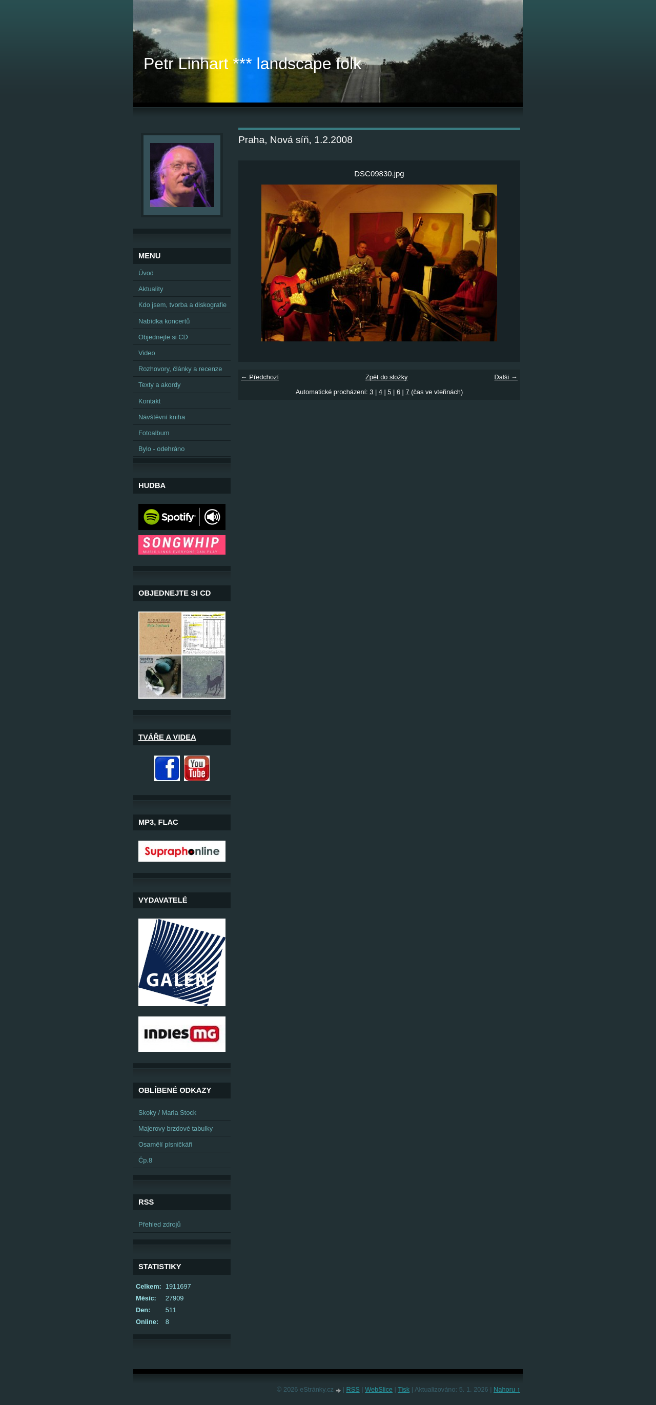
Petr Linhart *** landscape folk (252, 63)
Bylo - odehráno (161, 449)
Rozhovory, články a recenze (180, 369)
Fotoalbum (153, 433)
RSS (352, 1389)
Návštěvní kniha (161, 417)
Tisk (403, 1389)
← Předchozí (260, 377)
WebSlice (379, 1389)
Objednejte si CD (163, 337)
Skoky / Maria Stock (167, 1112)
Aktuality (150, 289)
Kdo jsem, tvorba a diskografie (182, 305)
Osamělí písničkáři (165, 1144)
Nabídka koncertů (164, 321)
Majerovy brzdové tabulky (175, 1128)
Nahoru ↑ (507, 1389)
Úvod (146, 273)
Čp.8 (145, 1160)
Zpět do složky (386, 377)
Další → (506, 377)
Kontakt (149, 401)
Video (146, 353)
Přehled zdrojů (159, 1224)
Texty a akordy (159, 385)
